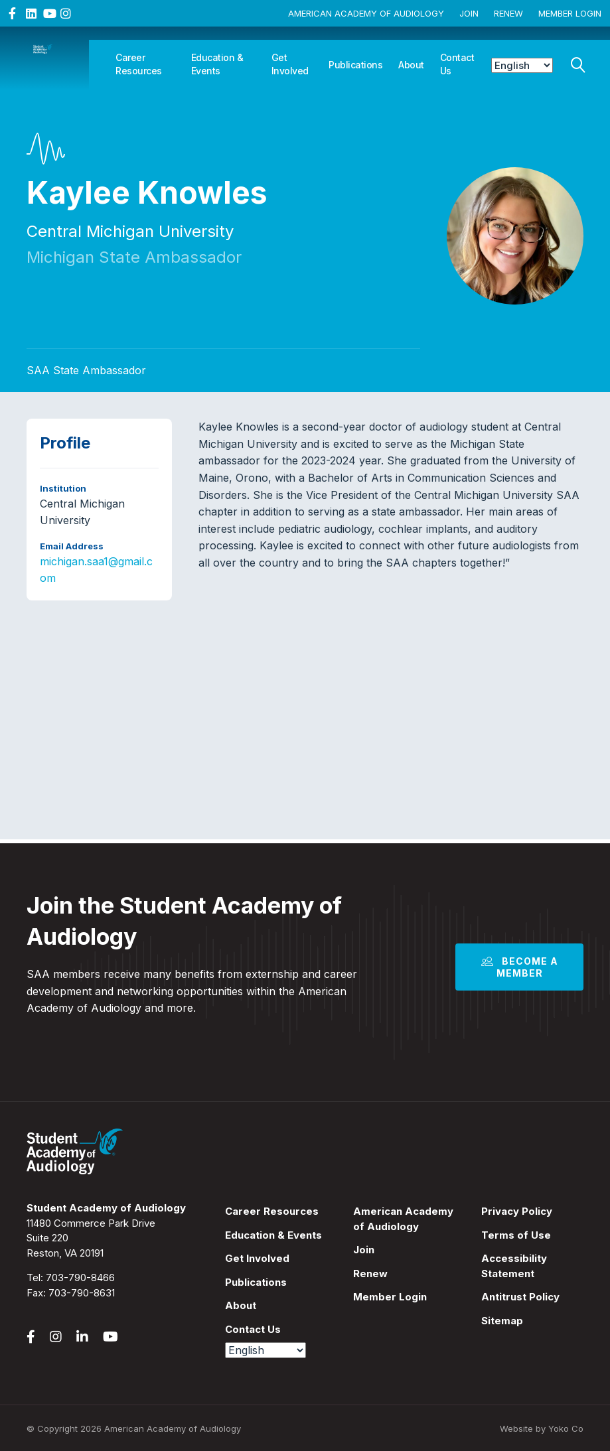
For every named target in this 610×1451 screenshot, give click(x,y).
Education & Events (217, 64)
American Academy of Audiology (366, 13)
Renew (508, 13)
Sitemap (502, 1320)
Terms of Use (516, 1235)
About (411, 64)
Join (469, 13)
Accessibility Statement (514, 1266)
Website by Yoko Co (541, 1428)
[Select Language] (522, 65)
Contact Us (457, 64)
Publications (355, 64)
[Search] (578, 61)
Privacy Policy (516, 1211)
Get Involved (290, 64)
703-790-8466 (80, 1277)
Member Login (569, 13)
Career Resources (138, 64)
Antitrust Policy (520, 1296)
